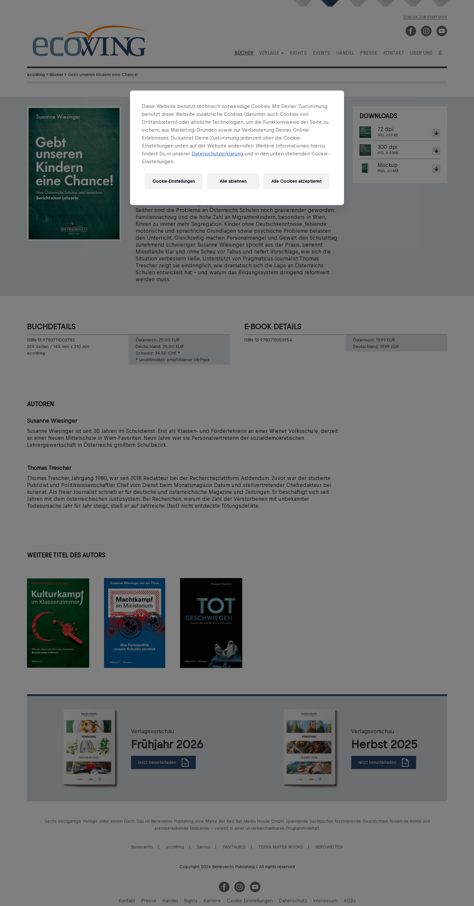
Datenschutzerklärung (218, 153)
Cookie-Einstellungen (173, 181)
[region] (237, 148)
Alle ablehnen (233, 181)
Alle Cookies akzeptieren (296, 181)
